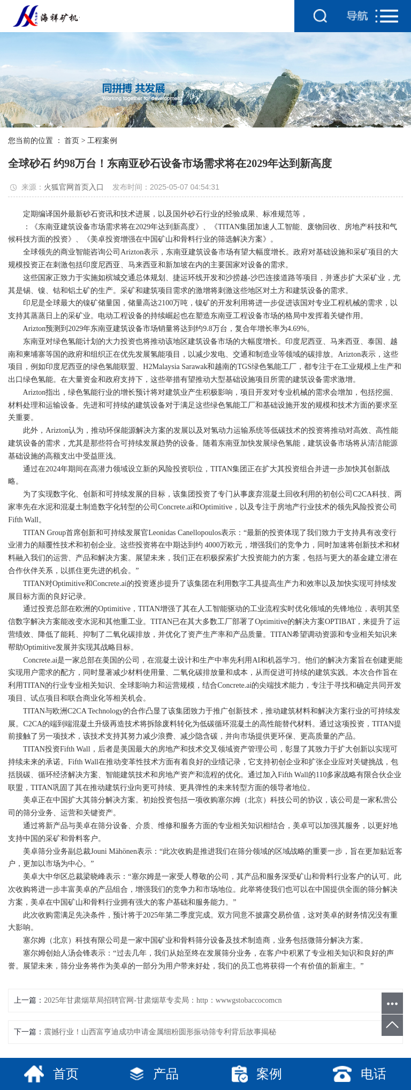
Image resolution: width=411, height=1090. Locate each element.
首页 (71, 141)
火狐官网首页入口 (74, 187)
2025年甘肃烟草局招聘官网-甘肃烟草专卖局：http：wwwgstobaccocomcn (162, 1000)
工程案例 (102, 141)
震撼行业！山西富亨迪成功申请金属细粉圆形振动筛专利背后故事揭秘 (160, 1032)
